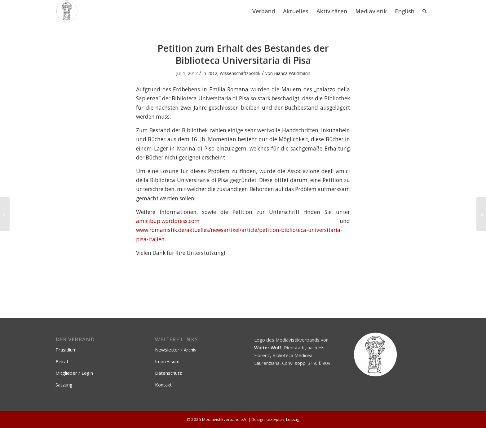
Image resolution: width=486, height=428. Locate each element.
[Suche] (424, 11)
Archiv (190, 350)
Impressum (167, 361)
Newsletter (167, 350)
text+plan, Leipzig (283, 419)
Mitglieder (66, 373)
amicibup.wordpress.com (168, 221)
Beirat (61, 361)
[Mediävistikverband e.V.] (66, 11)
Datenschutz (168, 373)
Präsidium (66, 350)
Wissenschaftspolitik (240, 73)
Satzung (64, 385)
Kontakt (163, 385)
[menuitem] (263, 11)
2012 (212, 73)
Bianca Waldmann (292, 73)
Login (87, 373)
